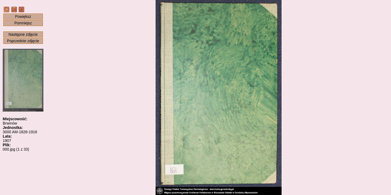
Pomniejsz (23, 23)
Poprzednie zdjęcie (23, 41)
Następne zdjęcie (22, 34)
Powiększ (23, 16)
